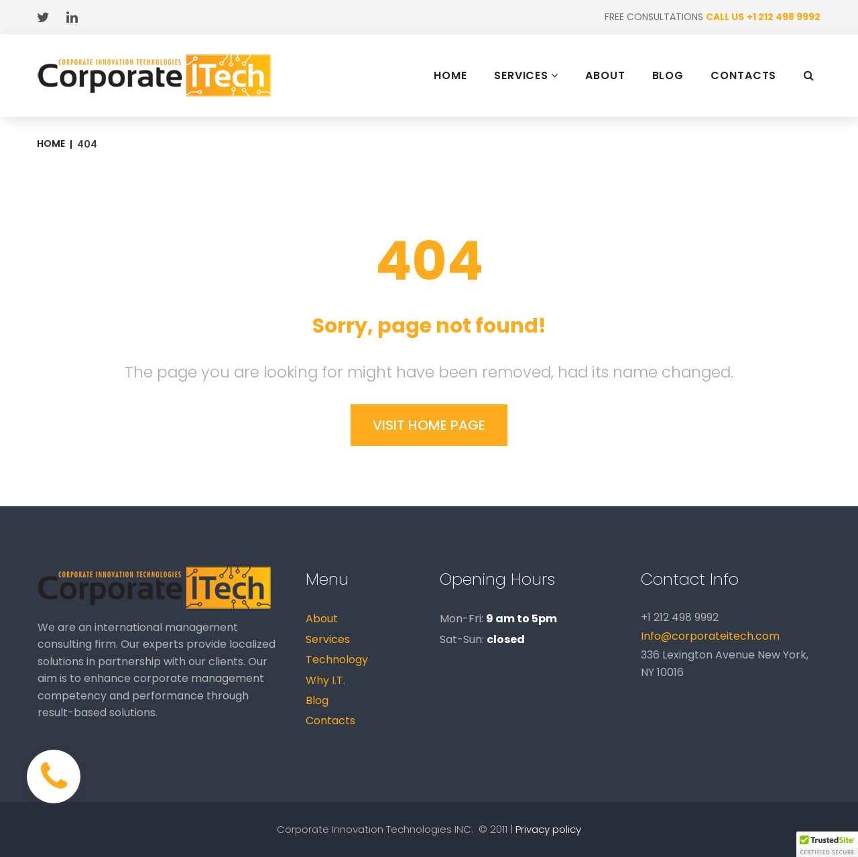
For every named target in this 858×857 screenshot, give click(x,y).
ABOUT (605, 75)
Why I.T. (325, 680)
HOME (450, 75)
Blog (317, 700)
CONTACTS (743, 75)
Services (328, 639)
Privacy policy (548, 829)
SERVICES (526, 75)
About (322, 618)
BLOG (668, 75)
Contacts (330, 720)
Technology (337, 659)
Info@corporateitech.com (710, 636)
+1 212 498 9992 (783, 16)
